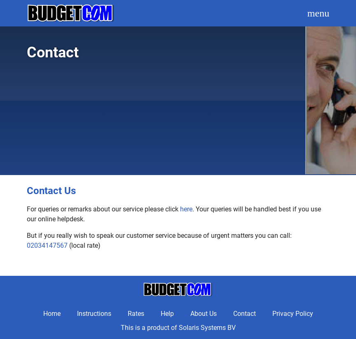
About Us (203, 314)
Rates (136, 314)
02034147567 (47, 245)
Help (167, 314)
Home (52, 314)
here (186, 209)
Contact (244, 314)
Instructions (94, 314)
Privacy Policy (292, 314)
